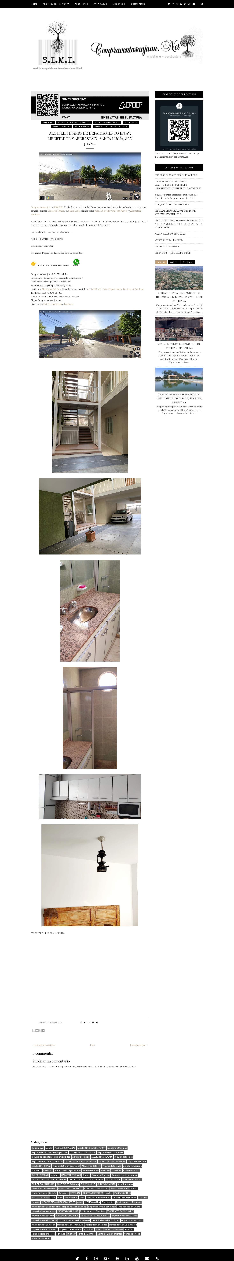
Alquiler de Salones (91, 1166)
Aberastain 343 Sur (51, 289)
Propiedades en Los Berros (44, 1220)
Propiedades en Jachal (67, 1215)
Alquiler (48, 122)
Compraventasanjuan (41, 207)
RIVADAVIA (89, 1229)
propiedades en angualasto (102, 1206)
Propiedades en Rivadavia (70, 1224)
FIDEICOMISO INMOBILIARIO (96, 1188)
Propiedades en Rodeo (96, 1224)
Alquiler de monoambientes (111, 1161)
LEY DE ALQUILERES (122, 1193)
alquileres (131, 122)
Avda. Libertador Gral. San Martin (111, 211)
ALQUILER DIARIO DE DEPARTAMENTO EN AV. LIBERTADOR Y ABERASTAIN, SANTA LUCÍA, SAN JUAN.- (90, 138)
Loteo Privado (71, 1197)
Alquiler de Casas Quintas (82, 1152)
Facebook (68, 304)
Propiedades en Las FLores (124, 1215)
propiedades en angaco (74, 1206)
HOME (34, 4)
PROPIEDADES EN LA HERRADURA (95, 1215)
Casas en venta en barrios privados (49, 1179)
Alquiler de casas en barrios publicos (50, 1152)
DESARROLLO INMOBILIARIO (44, 1188)
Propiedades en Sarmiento (44, 1229)
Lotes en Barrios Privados (99, 1197)
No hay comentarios (50, 1022)
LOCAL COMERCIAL (40, 1197)
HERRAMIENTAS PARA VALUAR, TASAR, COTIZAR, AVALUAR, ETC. (175, 212)
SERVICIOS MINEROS (113, 1229)
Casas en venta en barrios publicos (86, 1179)
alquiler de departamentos (74, 122)
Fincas (134, 1188)
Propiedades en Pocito (132, 1220)
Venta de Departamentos (110, 1233)
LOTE (53, 1197)
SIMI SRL (58, 207)
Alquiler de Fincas (80, 1157)
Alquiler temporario (107, 122)
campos (55, 1175)
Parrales (35, 1202)
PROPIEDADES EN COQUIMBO (120, 1211)
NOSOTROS (119, 4)
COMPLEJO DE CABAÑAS (67, 1184)
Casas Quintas (113, 1179)
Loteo (59, 1197)
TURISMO (71, 1233)
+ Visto (161, 262)
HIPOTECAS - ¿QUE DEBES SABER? (173, 253)
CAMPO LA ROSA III (40, 1175)
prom (79, 1202)
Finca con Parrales (120, 1188)
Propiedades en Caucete (44, 1211)
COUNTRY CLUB (88, 1184)
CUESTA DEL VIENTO (106, 1184)
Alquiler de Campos (117, 1148)
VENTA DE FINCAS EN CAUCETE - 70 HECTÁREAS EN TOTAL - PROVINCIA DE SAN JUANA (179, 297)
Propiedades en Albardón (128, 1202)
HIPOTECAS (75, 1193)
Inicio (92, 1045)
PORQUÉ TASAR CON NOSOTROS (172, 204)
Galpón (52, 1193)
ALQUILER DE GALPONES (102, 1157)
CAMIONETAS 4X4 (131, 1170)
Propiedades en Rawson (43, 1224)
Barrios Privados (91, 1170)
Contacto (187, 262)
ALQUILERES (81, 4)
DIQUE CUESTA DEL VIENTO (70, 1188)
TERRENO (129, 1229)
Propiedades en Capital (129, 1206)
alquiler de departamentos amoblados (51, 1157)
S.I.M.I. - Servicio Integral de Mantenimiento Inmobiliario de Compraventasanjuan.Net (176, 196)
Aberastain (135, 211)
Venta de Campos (87, 1233)
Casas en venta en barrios (124, 1175)
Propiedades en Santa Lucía (111, 126)
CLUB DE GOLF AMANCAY (43, 1184)
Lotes (82, 1197)
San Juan (35, 215)
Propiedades (82, 126)
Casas (86, 1175)
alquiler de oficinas (137, 1161)
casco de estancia (131, 1179)
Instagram (57, 304)
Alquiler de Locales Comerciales (47, 1161)
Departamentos (125, 1184)
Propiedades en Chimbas (92, 1211)
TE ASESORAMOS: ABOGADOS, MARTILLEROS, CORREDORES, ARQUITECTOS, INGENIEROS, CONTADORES (178, 185)
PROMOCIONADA (61, 126)
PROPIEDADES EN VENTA (56, 4)
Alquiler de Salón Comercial (66, 1166)
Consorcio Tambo (56, 211)
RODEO (99, 1229)
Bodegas (105, 1170)
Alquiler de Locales (124, 1157)
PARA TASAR (100, 4)
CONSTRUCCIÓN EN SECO (169, 240)
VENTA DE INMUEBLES (41, 1238)
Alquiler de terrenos (112, 1166)
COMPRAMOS (138, 4)
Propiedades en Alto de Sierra (46, 1206)
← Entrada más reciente (43, 1045)
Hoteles (108, 1193)
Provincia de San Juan (133, 289)
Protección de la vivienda (167, 246)
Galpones (63, 1193)
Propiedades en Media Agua (105, 1220)
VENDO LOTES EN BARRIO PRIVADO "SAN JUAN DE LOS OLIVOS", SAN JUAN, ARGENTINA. (179, 398)
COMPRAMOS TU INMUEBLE (170, 234)
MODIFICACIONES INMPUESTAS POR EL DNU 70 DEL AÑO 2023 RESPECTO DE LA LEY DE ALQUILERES (179, 224)
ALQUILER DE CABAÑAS (65, 1148)
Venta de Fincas (132, 1233)
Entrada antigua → (139, 1045)
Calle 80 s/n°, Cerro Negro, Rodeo (105, 289)
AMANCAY (48, 1170)
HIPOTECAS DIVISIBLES (93, 1193)
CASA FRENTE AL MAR (71, 1175)
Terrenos (61, 1233)
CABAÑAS (116, 1170)
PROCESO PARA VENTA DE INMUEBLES (58, 1202)
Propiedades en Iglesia (43, 1215)
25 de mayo (37, 1148)
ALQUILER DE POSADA (41, 1166)
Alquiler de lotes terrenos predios (80, 1161)
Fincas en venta (39, 1193)
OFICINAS (143, 1197)
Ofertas (173, 262)
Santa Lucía (74, 211)
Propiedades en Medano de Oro (74, 1220)
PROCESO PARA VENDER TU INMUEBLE (176, 175)
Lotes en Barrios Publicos (124, 1197)
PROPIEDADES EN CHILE (68, 1211)
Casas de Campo (101, 1175)
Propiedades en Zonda (70, 1229)
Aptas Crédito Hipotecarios (68, 1170)
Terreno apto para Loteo (43, 1233)
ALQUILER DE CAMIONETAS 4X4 (91, 1148)
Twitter (47, 304)
